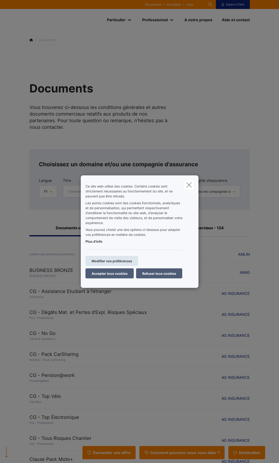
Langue (45, 180)
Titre (67, 180)
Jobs (189, 4)
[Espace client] (233, 4)
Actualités (174, 4)
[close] (189, 184)
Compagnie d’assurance (206, 180)
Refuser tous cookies (159, 273)
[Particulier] (114, 19)
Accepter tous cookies (110, 273)
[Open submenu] (130, 20)
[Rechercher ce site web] (210, 4)
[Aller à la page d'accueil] (64, 20)
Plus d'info (93, 241)
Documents (153, 4)
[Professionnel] (153, 19)
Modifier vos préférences (112, 261)
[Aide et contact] (233, 19)
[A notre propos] (198, 19)
